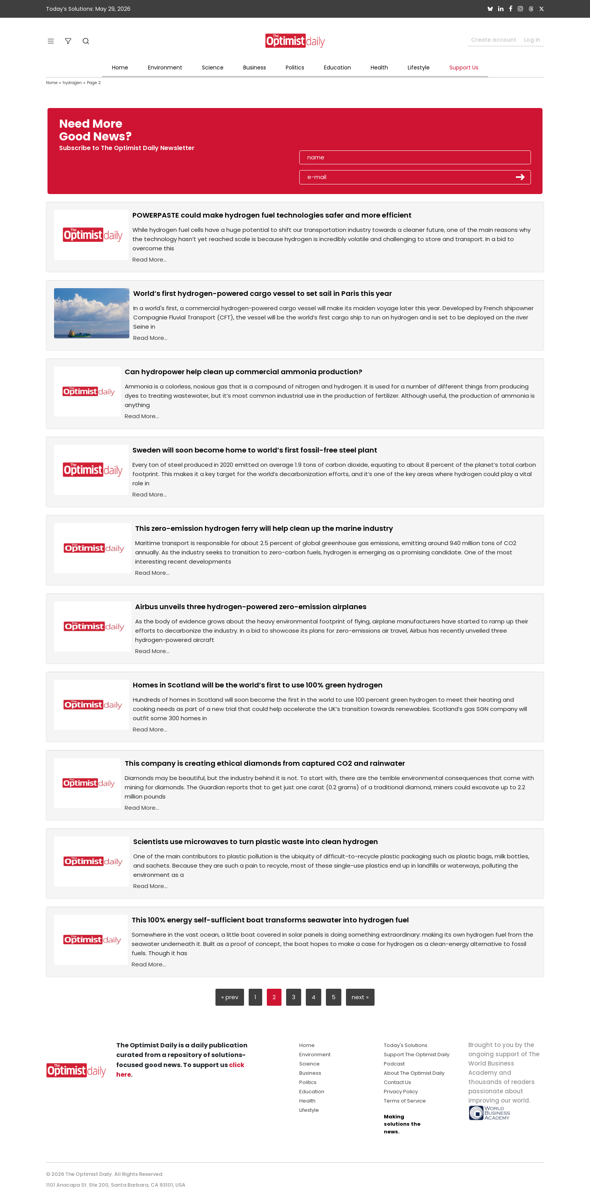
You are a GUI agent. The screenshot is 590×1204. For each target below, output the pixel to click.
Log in (532, 40)
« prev (229, 997)
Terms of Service (405, 1100)
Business (254, 67)
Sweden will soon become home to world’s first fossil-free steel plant (254, 450)
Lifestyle (419, 67)
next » (360, 997)
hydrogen (72, 83)
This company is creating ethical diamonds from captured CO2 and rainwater (265, 763)
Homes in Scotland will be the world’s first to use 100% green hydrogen (258, 685)
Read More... (149, 259)
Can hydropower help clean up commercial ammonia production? (243, 372)
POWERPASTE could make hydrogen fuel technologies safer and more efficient (272, 215)
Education (337, 67)
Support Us (463, 67)
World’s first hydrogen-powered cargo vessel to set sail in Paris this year (262, 293)
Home (120, 67)
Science (213, 67)
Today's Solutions (405, 1045)
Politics (295, 67)
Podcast (394, 1063)
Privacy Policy (401, 1091)
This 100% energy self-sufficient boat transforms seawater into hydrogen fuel (270, 920)
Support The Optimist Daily (416, 1054)
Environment (165, 67)
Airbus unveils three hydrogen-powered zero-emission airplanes (250, 606)
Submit (520, 177)
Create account (493, 40)
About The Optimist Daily (414, 1073)
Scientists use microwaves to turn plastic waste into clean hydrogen (255, 841)
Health (379, 67)
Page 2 (94, 83)
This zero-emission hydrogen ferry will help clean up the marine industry (264, 528)
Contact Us (397, 1082)
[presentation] (344, 132)
